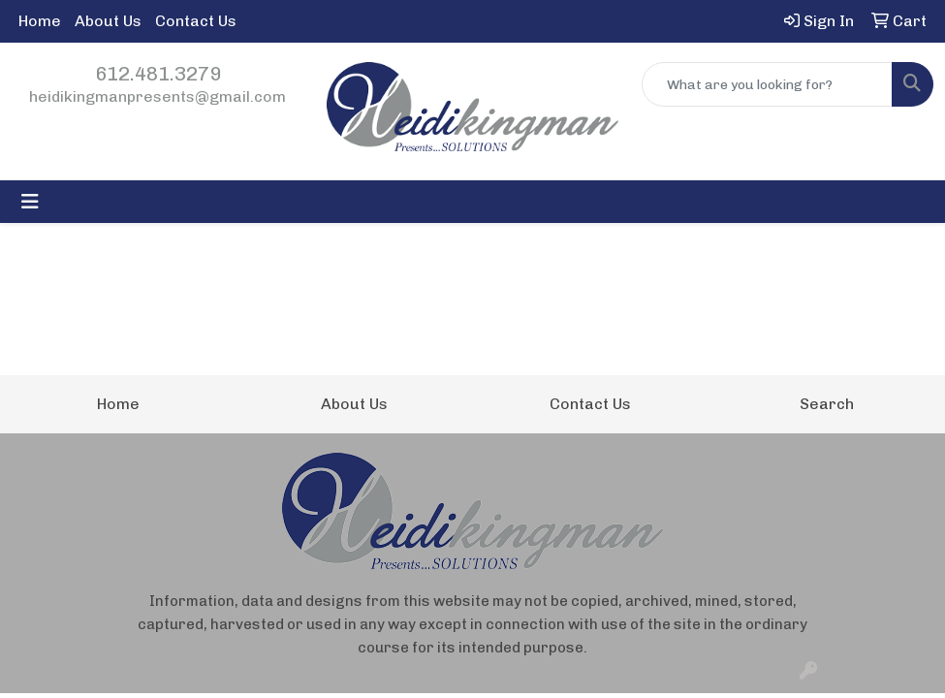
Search (827, 404)
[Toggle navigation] (30, 201)
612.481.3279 (158, 73)
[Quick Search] (767, 84)
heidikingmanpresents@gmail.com (157, 96)
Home (39, 21)
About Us (108, 21)
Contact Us (195, 21)
